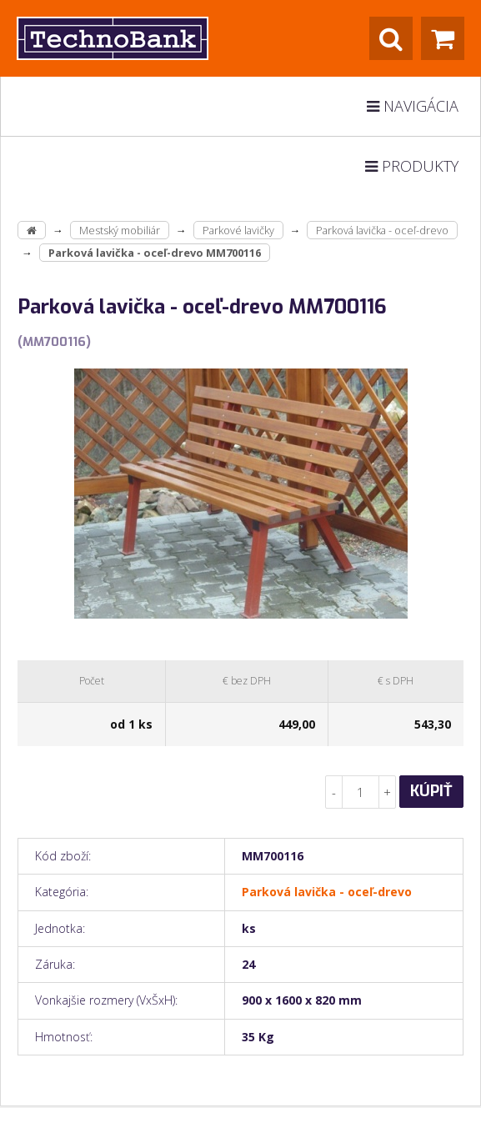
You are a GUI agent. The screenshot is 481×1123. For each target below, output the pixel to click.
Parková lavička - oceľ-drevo (382, 230)
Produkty (411, 166)
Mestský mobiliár (119, 230)
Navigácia (412, 106)
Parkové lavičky (238, 230)
